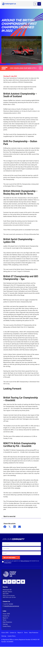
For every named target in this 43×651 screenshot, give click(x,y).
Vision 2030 (6, 614)
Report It (5, 618)
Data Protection (7, 622)
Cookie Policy (7, 626)
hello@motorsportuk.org (11, 606)
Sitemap (5, 624)
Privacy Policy (7, 562)
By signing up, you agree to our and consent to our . (21, 561)
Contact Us (6, 616)
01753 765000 (8, 604)
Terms (4, 620)
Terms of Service (25, 561)
